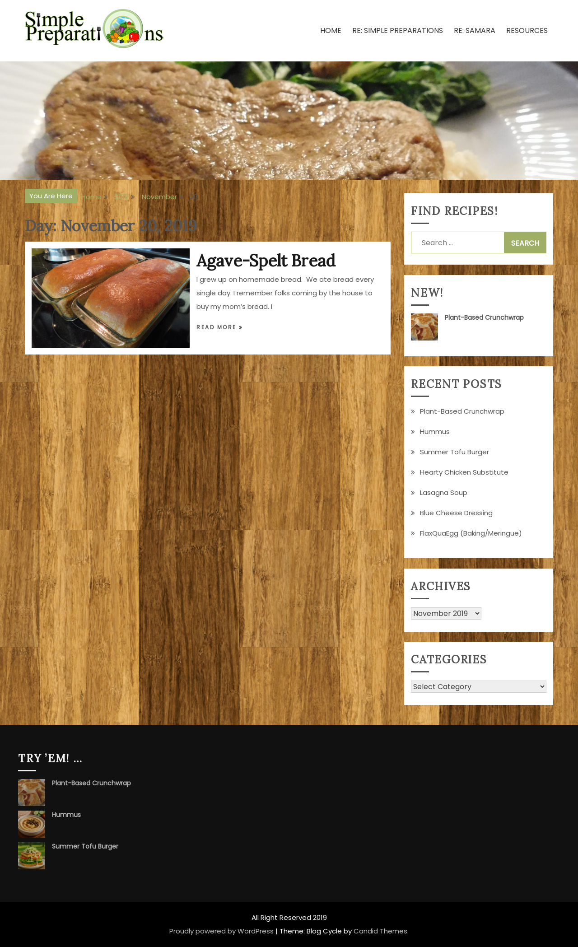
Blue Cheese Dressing (456, 513)
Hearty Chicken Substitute (464, 472)
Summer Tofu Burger (454, 452)
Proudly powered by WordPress (221, 931)
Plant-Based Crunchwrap (484, 317)
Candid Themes (380, 931)
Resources (527, 30)
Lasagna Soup (443, 492)
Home (330, 30)
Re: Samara (474, 30)
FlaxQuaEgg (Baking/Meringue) (471, 533)
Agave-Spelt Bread (266, 260)
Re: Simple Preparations (397, 30)
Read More (217, 327)
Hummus (435, 431)
